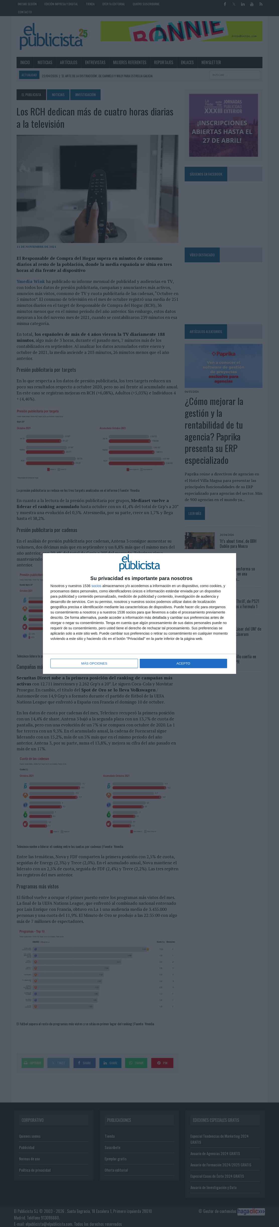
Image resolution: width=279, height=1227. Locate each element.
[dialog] (139, 613)
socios (96, 586)
